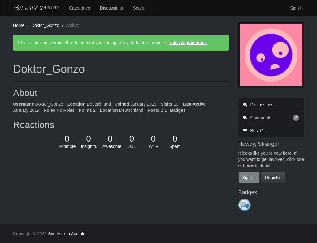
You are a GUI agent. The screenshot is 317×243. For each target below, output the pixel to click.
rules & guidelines (188, 42)
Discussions (111, 8)
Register (273, 177)
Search (139, 8)
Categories (79, 8)
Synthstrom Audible (36, 8)
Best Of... (255, 130)
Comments (271, 118)
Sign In (297, 8)
